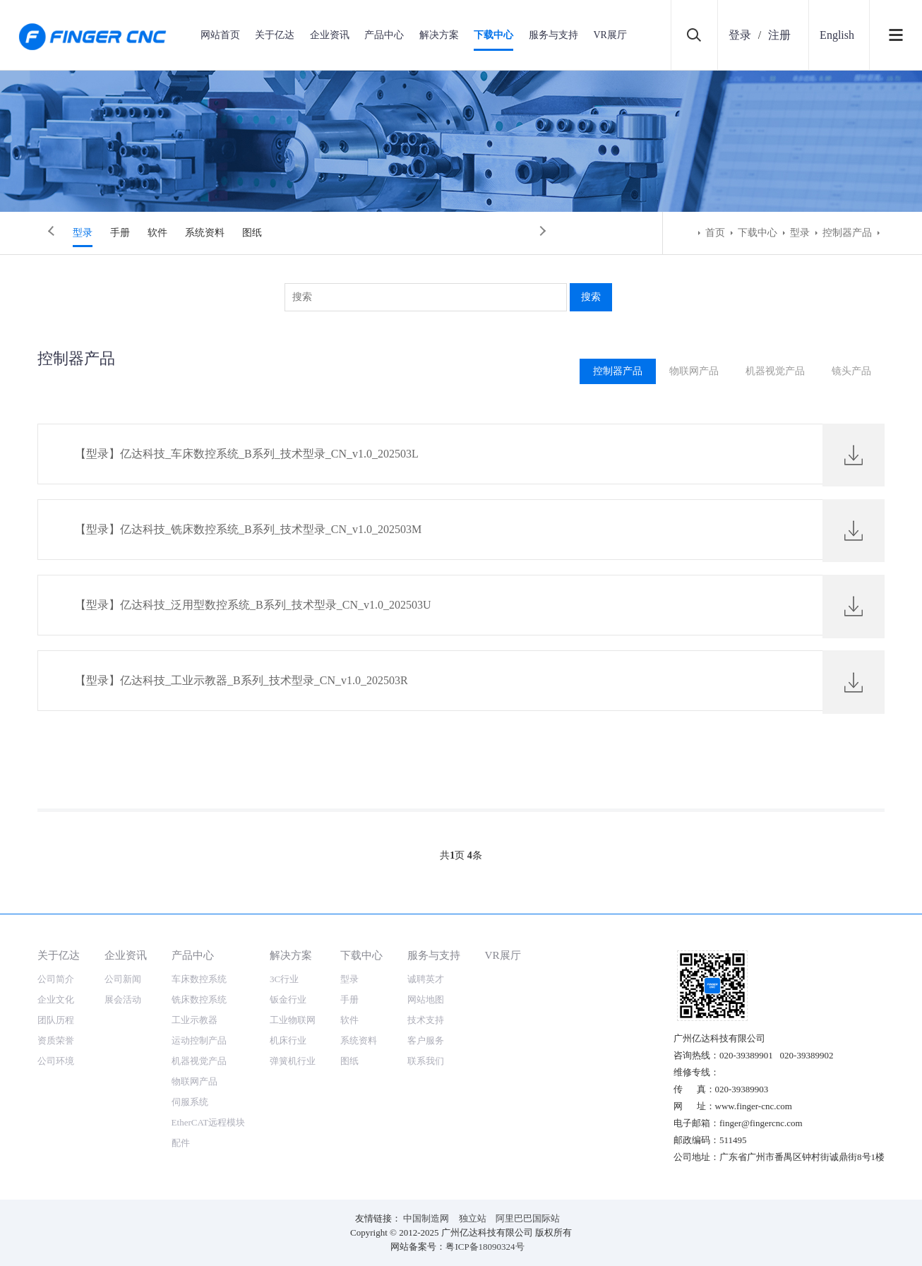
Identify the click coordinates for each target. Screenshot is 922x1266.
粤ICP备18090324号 (484, 1246)
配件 (181, 1142)
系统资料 (204, 232)
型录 (82, 232)
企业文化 (55, 999)
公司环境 (55, 1061)
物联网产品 (690, 371)
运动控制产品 (199, 1040)
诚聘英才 (425, 979)
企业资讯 (329, 35)
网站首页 (220, 35)
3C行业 (284, 979)
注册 (779, 35)
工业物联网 (293, 1020)
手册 (120, 232)
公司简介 (55, 979)
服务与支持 (553, 35)
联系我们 (425, 1061)
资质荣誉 (55, 1040)
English (837, 35)
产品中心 (384, 35)
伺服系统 (190, 1102)
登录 (740, 35)
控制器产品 (847, 232)
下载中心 (493, 35)
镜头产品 (850, 371)
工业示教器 (194, 1020)
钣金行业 (288, 999)
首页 (715, 232)
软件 (157, 232)
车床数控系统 (199, 979)
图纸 (252, 232)
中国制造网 (426, 1218)
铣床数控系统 (199, 999)
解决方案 (439, 35)
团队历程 (55, 1020)
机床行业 (288, 1040)
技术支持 (425, 1020)
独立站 (472, 1218)
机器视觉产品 (773, 371)
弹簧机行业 (293, 1061)
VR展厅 (609, 35)
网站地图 (425, 999)
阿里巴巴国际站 (528, 1218)
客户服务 (425, 1040)
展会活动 (122, 999)
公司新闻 (122, 979)
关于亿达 (274, 35)
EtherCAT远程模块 (209, 1122)
